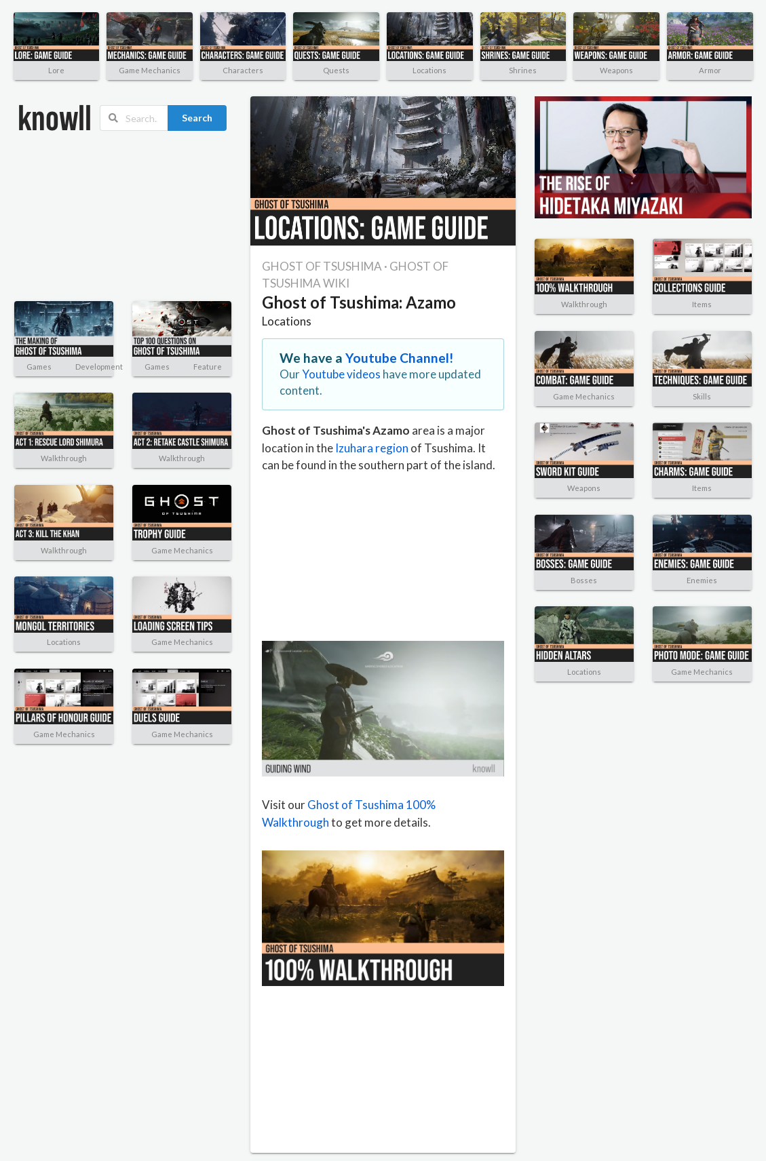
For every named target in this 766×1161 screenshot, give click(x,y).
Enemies (702, 580)
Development (99, 366)
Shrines (523, 70)
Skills (702, 396)
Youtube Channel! (399, 358)
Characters (243, 70)
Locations (429, 70)
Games (39, 366)
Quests (336, 70)
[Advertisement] (89, 216)
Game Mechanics (149, 70)
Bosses (584, 580)
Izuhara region (371, 448)
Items (702, 304)
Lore (56, 70)
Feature (207, 366)
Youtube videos (341, 374)
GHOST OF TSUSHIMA (322, 266)
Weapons (616, 70)
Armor (710, 70)
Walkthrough (64, 458)
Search (197, 117)
